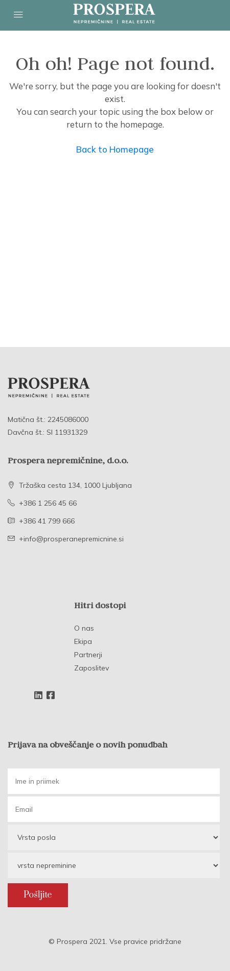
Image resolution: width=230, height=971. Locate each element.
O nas (84, 628)
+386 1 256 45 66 (48, 503)
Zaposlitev (91, 668)
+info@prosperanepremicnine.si (71, 538)
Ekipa (83, 641)
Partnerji (88, 654)
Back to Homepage (115, 149)
